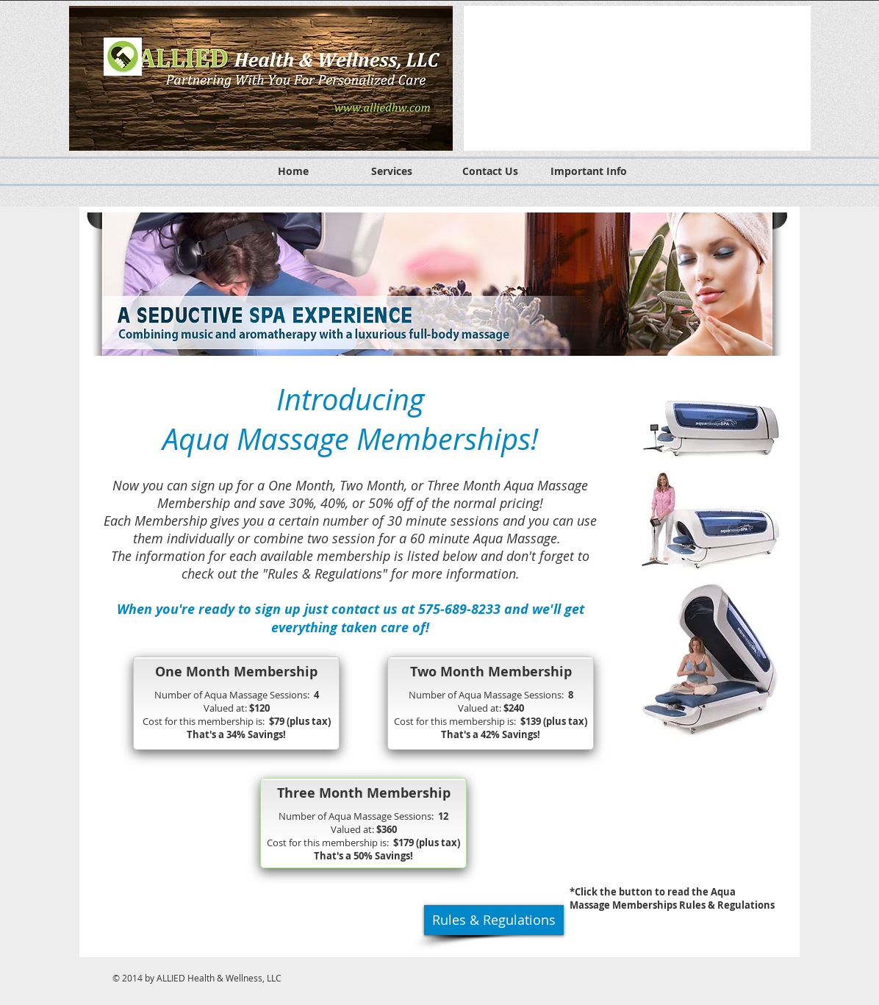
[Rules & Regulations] (494, 920)
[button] (637, 78)
